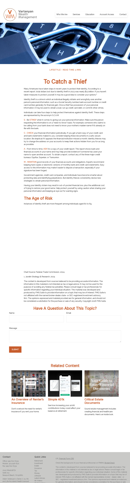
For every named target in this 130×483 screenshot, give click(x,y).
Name (11, 307)
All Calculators (39, 477)
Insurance (38, 462)
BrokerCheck (110, 457)
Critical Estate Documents (94, 395)
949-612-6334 (13, 455)
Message (13, 322)
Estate (36, 460)
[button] (61, 8)
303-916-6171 (14, 457)
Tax (35, 465)
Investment (38, 457)
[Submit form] (15, 343)
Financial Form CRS (66, 453)
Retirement (38, 455)
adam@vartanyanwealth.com (13, 479)
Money (37, 467)
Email (68, 307)
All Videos (38, 475)
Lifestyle (37, 470)
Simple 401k (56, 393)
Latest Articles (39, 472)
